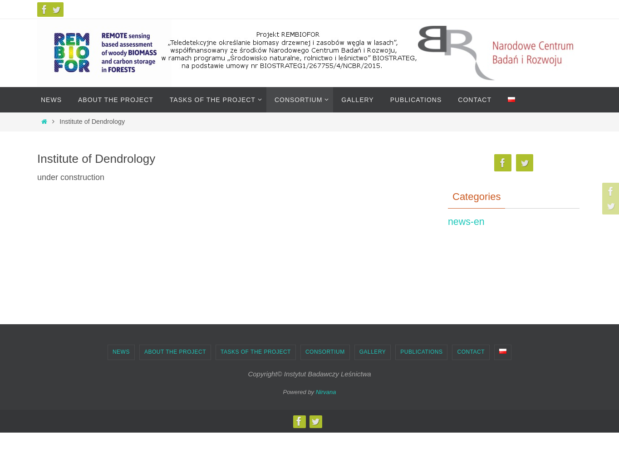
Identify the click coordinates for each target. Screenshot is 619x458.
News (121, 352)
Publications (421, 352)
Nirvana (326, 392)
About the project (175, 352)
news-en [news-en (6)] (466, 221)
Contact (471, 352)
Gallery (372, 352)
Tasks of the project (256, 352)
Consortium (325, 352)
